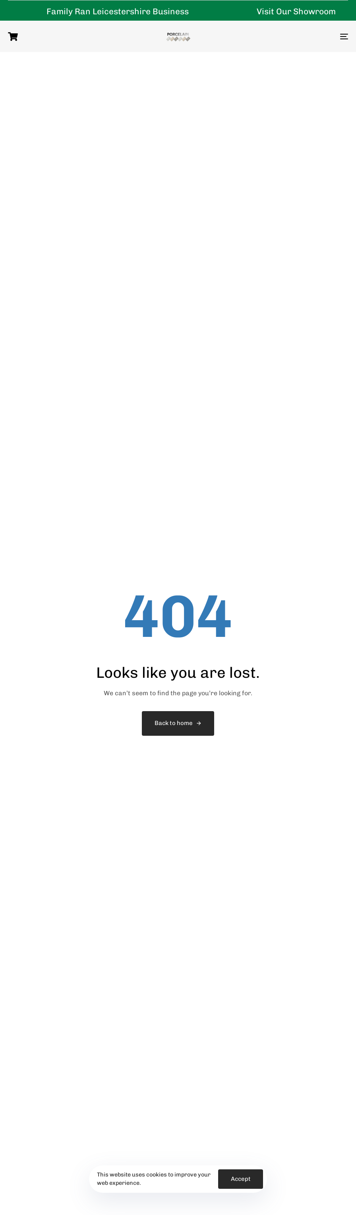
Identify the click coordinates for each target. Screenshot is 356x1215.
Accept (241, 1178)
